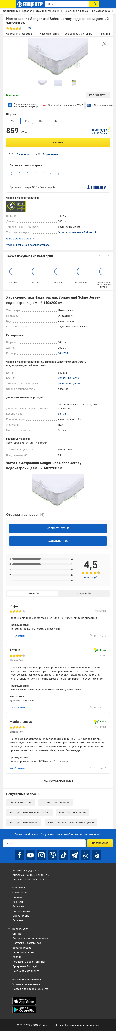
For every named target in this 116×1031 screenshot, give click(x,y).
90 (12, 120)
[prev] (99, 256)
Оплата (16, 933)
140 (27, 120)
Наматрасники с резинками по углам (71, 822)
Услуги (16, 956)
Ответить (17, 635)
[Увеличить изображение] (104, 44)
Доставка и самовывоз (26, 942)
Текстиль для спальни (55, 802)
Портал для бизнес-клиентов (30, 988)
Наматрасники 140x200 (23, 822)
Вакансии (18, 906)
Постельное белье (20, 802)
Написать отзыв (58, 528)
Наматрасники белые (72, 812)
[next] (108, 256)
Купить (58, 142)
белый (62, 413)
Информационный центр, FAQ (30, 874)
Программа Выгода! (24, 966)
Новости (17, 897)
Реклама (17, 920)
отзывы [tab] (30, 593)
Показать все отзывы (58, 781)
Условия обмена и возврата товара (28, 244)
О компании (20, 892)
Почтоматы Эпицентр (25, 971)
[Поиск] (94, 4)
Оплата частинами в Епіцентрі (77, 232)
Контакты (18, 901)
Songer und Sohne (68, 377)
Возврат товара (21, 947)
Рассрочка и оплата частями (30, 938)
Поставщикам (21, 911)
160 (41, 120)
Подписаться (100, 843)
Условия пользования (26, 984)
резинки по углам (69, 383)
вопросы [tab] (82, 593)
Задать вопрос (58, 540)
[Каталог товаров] (8, 4)
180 (55, 120)
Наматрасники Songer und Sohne (29, 812)
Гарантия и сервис (23, 952)
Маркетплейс (20, 915)
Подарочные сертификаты (28, 961)
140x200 (63, 353)
